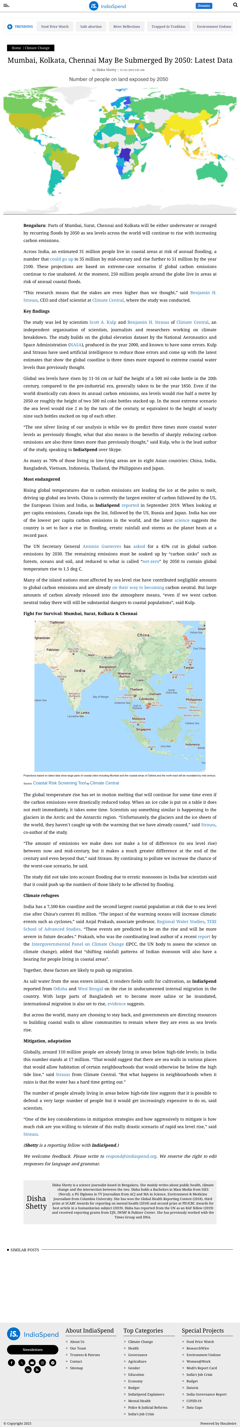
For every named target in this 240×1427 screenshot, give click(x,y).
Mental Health (139, 1401)
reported (130, 505)
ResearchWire (198, 1348)
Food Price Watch (55, 26)
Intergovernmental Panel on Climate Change (78, 944)
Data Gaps (194, 1407)
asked (139, 546)
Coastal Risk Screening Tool (59, 783)
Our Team (78, 1348)
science (182, 520)
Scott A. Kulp (103, 322)
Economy (135, 1381)
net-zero (150, 561)
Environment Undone (214, 26)
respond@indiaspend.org (130, 1156)
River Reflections (126, 26)
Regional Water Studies (180, 921)
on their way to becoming (138, 587)
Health (133, 1348)
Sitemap (76, 1368)
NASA (76, 344)
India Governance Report (207, 1394)
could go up (61, 259)
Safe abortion (91, 26)
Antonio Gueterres (102, 546)
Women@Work (198, 1361)
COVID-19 (194, 1401)
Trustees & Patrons (85, 1355)
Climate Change (37, 48)
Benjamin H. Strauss (148, 322)
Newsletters (33, 1349)
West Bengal (90, 988)
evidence (117, 1003)
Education (136, 1374)
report (204, 936)
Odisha (60, 988)
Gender (134, 1368)
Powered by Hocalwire (218, 1423)
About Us (77, 1341)
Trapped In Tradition (168, 26)
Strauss (208, 824)
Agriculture (137, 1361)
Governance (137, 1355)
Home (16, 48)
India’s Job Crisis (141, 1414)
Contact (76, 1361)
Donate (204, 5)
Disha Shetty (36, 1202)
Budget (133, 1387)
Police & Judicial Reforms (147, 1407)
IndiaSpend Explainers (146, 1394)
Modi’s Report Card (202, 1368)
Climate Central (108, 300)
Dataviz (192, 1387)
